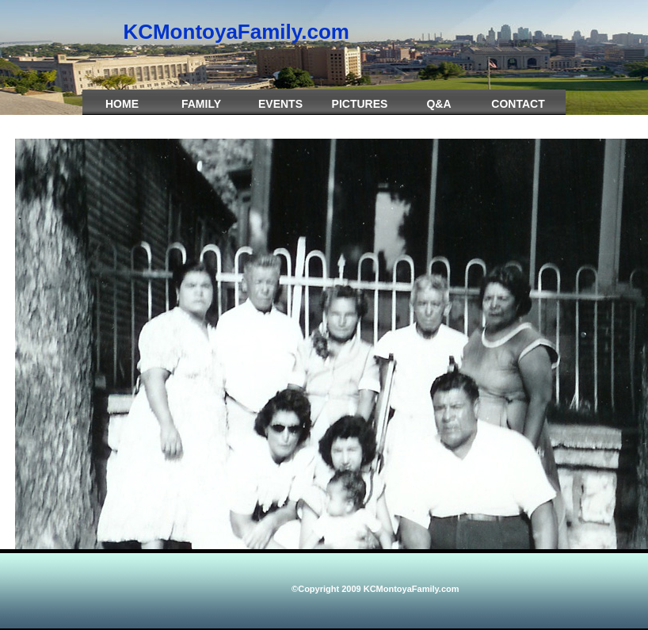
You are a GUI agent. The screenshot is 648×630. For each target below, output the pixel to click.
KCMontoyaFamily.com (236, 32)
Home (122, 103)
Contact (517, 103)
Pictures (360, 103)
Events (280, 103)
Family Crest (201, 111)
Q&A (438, 103)
